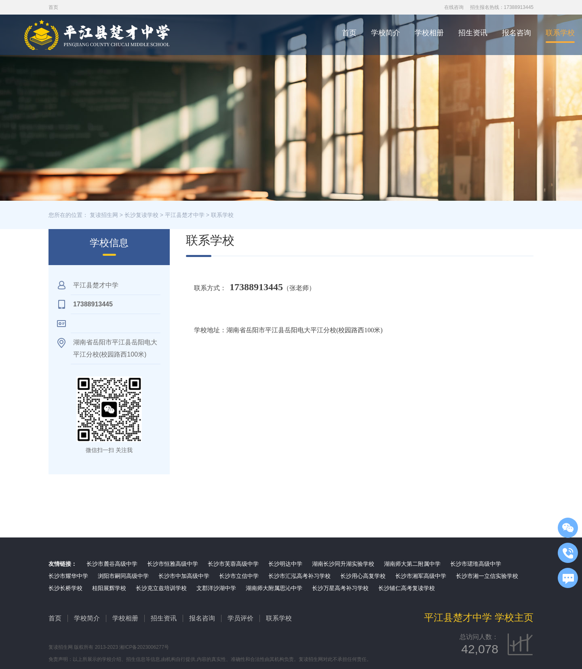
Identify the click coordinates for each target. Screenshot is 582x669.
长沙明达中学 (285, 564)
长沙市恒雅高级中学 (172, 564)
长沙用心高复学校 (363, 576)
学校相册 (429, 33)
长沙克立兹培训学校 (161, 588)
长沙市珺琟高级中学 (475, 564)
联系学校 (560, 33)
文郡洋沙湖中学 (216, 588)
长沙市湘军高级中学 (420, 576)
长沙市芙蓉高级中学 (233, 564)
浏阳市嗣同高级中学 (123, 576)
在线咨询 (454, 7)
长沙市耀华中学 (68, 576)
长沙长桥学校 (65, 588)
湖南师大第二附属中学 (412, 564)
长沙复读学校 (141, 215)
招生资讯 (472, 33)
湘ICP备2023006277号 (144, 647)
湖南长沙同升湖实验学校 (343, 564)
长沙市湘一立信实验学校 (487, 576)
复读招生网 (104, 215)
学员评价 (240, 618)
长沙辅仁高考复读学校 (406, 588)
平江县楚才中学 (185, 215)
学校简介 (385, 33)
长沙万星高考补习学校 (340, 588)
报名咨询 (516, 33)
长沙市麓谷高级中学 (111, 564)
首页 (349, 33)
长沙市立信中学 (239, 576)
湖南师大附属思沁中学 (274, 588)
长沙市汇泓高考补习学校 (299, 576)
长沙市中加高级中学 (183, 576)
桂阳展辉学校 (109, 588)
